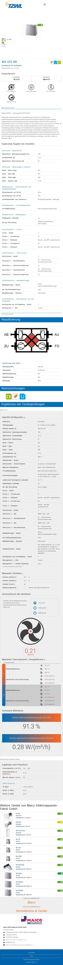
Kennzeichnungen (14, 388)
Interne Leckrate (9, 580)
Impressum (31, 952)
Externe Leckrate (9, 577)
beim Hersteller (15, 68)
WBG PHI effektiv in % (11, 777)
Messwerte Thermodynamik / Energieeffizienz (23, 659)
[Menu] (44, 4)
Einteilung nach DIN (12, 363)
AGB (31, 956)
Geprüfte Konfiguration (13, 417)
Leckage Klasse (9, 584)
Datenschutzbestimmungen (31, 959)
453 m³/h (42, 613)
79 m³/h (41, 603)
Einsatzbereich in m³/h (12, 768)
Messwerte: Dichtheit (12, 573)
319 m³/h (42, 608)
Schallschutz (9, 783)
